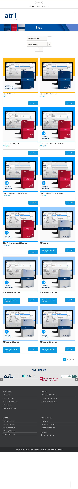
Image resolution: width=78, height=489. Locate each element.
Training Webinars (9, 431)
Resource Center (9, 421)
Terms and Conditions (56, 450)
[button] (1, 379)
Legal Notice (47, 450)
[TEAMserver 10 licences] (20, 274)
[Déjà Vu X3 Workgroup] (20, 124)
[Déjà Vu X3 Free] (20, 75)
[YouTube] (47, 435)
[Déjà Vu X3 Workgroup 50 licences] (20, 224)
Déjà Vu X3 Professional (48, 94)
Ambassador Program (48, 424)
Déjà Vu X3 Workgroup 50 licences (15, 243)
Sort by (33, 38)
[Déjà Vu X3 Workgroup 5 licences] (57, 174)
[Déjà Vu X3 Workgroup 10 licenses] (57, 124)
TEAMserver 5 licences (11, 342)
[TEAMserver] (57, 224)
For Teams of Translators (49, 398)
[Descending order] (49, 36)
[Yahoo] (53, 435)
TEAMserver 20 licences (48, 292)
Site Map (40, 450)
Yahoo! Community (10, 434)
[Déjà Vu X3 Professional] (57, 75)
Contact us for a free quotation (48, 251)
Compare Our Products (11, 401)
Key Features (8, 405)
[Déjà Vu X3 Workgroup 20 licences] (20, 174)
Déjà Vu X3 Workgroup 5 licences (51, 193)
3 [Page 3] (70, 359)
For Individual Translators (49, 395)
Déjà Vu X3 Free (8, 94)
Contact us (45, 421)
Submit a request (9, 424)
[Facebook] (41, 435)
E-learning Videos (9, 428)
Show (33, 44)
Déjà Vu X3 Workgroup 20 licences (15, 193)
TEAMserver (44, 243)
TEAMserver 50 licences (48, 342)
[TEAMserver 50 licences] (57, 323)
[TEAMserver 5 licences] (20, 323)
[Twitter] (44, 435)
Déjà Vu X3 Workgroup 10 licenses (52, 143)
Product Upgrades (9, 398)
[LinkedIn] (50, 435)
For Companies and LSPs (49, 401)
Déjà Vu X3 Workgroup (11, 143)
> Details (33, 103)
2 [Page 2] (67, 359)
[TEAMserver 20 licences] (57, 274)
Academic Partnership (48, 428)
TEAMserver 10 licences (11, 292)
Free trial (7, 395)
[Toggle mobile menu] (74, 12)
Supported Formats (10, 408)
